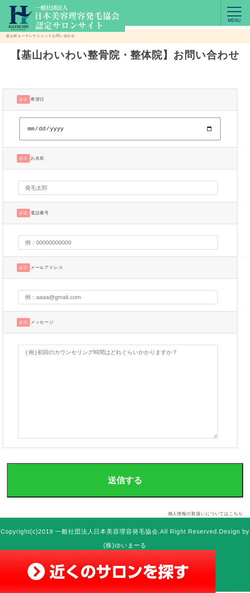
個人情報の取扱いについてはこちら (205, 515)
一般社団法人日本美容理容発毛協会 (106, 532)
